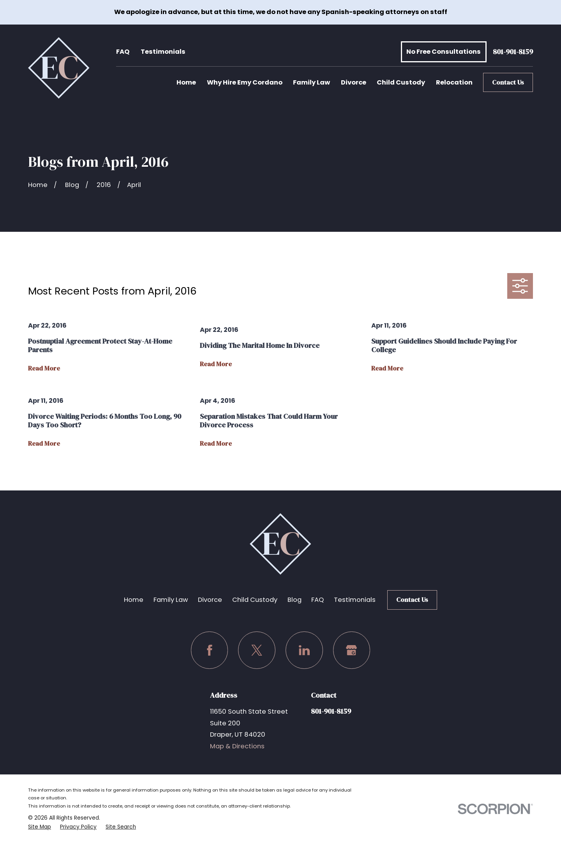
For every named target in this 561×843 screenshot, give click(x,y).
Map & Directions (237, 746)
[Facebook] (209, 650)
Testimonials (163, 51)
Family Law (170, 599)
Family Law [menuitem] (311, 82)
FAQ (122, 51)
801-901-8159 (513, 52)
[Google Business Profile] (351, 650)
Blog (295, 599)
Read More (44, 368)
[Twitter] (256, 650)
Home (133, 599)
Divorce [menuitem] (353, 82)
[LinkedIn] (304, 650)
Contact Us (508, 82)
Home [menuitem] (186, 82)
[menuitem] (39, 827)
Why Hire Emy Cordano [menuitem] (244, 82)
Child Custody (254, 599)
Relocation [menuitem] (454, 82)
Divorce (210, 599)
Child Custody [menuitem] (401, 82)
